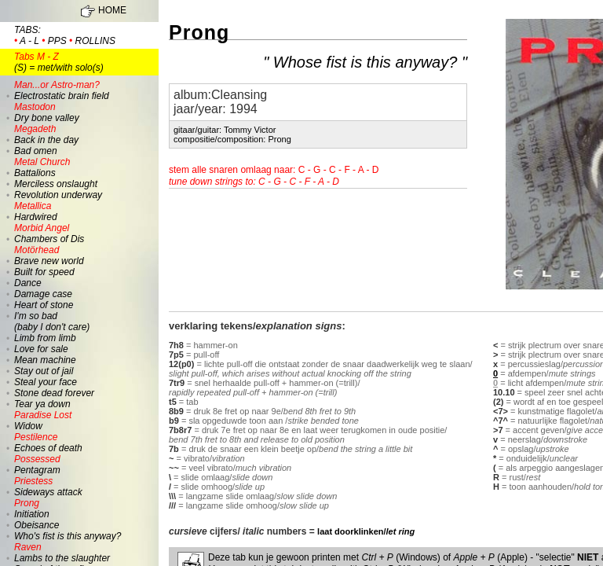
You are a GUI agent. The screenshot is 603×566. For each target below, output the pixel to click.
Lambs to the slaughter (62, 558)
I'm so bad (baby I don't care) (52, 322)
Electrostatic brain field (61, 90)
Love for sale (41, 349)
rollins (95, 40)
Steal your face (45, 382)
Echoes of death (48, 448)
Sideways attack (48, 492)
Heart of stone (43, 305)
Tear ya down (42, 404)
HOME (112, 10)
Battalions (35, 172)
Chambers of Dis (49, 238)
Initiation (31, 514)
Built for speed (44, 271)
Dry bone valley (46, 117)
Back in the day (46, 139)
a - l (29, 40)
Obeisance (36, 525)
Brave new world (49, 260)
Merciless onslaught (55, 183)
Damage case (43, 294)
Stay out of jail (43, 371)
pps (57, 40)
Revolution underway (58, 194)
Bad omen (35, 150)
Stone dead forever (54, 393)
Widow (28, 426)
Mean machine (45, 360)
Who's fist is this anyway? (67, 536)
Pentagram (37, 470)
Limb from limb (45, 338)
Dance (28, 283)
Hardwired (35, 216)
